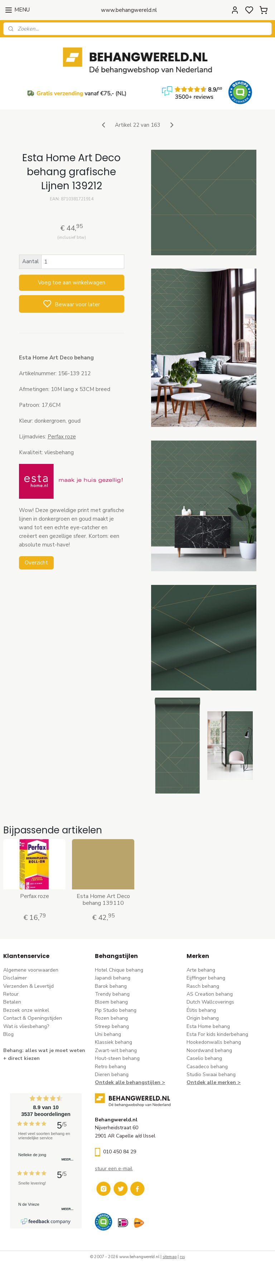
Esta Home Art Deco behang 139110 (103, 900)
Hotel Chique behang (119, 970)
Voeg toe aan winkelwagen (71, 282)
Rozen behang (111, 1018)
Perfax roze (62, 436)
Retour (11, 994)
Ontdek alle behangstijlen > (130, 1082)
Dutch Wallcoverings (210, 1002)
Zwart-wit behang (116, 1050)
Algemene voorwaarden (30, 970)
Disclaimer (15, 977)
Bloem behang (111, 1002)
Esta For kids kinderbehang (217, 1034)
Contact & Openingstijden (32, 1018)
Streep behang (112, 1026)
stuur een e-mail (113, 1168)
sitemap (170, 1257)
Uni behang (108, 1034)
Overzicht (36, 562)
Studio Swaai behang (211, 1074)
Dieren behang (112, 1074)
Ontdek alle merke (210, 1082)
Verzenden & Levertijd (28, 986)
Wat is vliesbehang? (26, 1026)
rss (182, 1257)
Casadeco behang (207, 1066)
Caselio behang (204, 1058)
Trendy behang (112, 994)
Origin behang (203, 1018)
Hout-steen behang (117, 1058)
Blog (8, 1034)
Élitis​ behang (201, 1010)
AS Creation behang (210, 994)
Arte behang (201, 970)
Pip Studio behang (115, 1010)
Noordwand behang (209, 1050)
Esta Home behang (208, 1026)
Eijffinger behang (206, 977)
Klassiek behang (113, 1042)
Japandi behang (112, 977)
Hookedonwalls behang (214, 1042)
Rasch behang (203, 986)
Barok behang (111, 986)
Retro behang (110, 1066)
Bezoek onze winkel (26, 1010)
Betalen (12, 1002)
